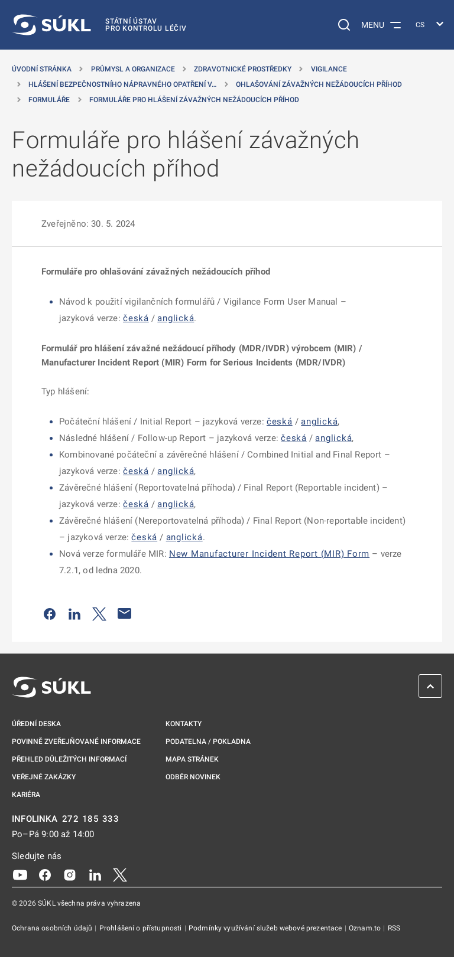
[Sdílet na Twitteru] (99, 613)
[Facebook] (45, 874)
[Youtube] (20, 874)
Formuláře (49, 100)
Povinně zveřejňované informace (76, 741)
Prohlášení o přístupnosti (141, 928)
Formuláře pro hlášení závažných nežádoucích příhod (194, 100)
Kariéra (26, 795)
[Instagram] (69, 874)
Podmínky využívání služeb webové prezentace (266, 928)
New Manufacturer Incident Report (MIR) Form (269, 553)
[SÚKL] (99, 25)
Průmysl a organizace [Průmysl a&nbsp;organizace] (133, 69)
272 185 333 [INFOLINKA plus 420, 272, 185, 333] (90, 819)
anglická (175, 318)
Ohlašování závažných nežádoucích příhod (319, 84)
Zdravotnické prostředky (242, 69)
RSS (394, 928)
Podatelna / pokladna (208, 741)
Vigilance (329, 69)
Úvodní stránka (42, 69)
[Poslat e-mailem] (124, 613)
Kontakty (184, 724)
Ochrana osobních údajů (53, 928)
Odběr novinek (193, 777)
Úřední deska (36, 724)
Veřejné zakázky (44, 777)
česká (136, 318)
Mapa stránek (192, 759)
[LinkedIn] (95, 874)
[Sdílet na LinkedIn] (74, 613)
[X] (120, 874)
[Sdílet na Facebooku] (49, 613)
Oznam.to (365, 928)
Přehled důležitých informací (69, 759)
